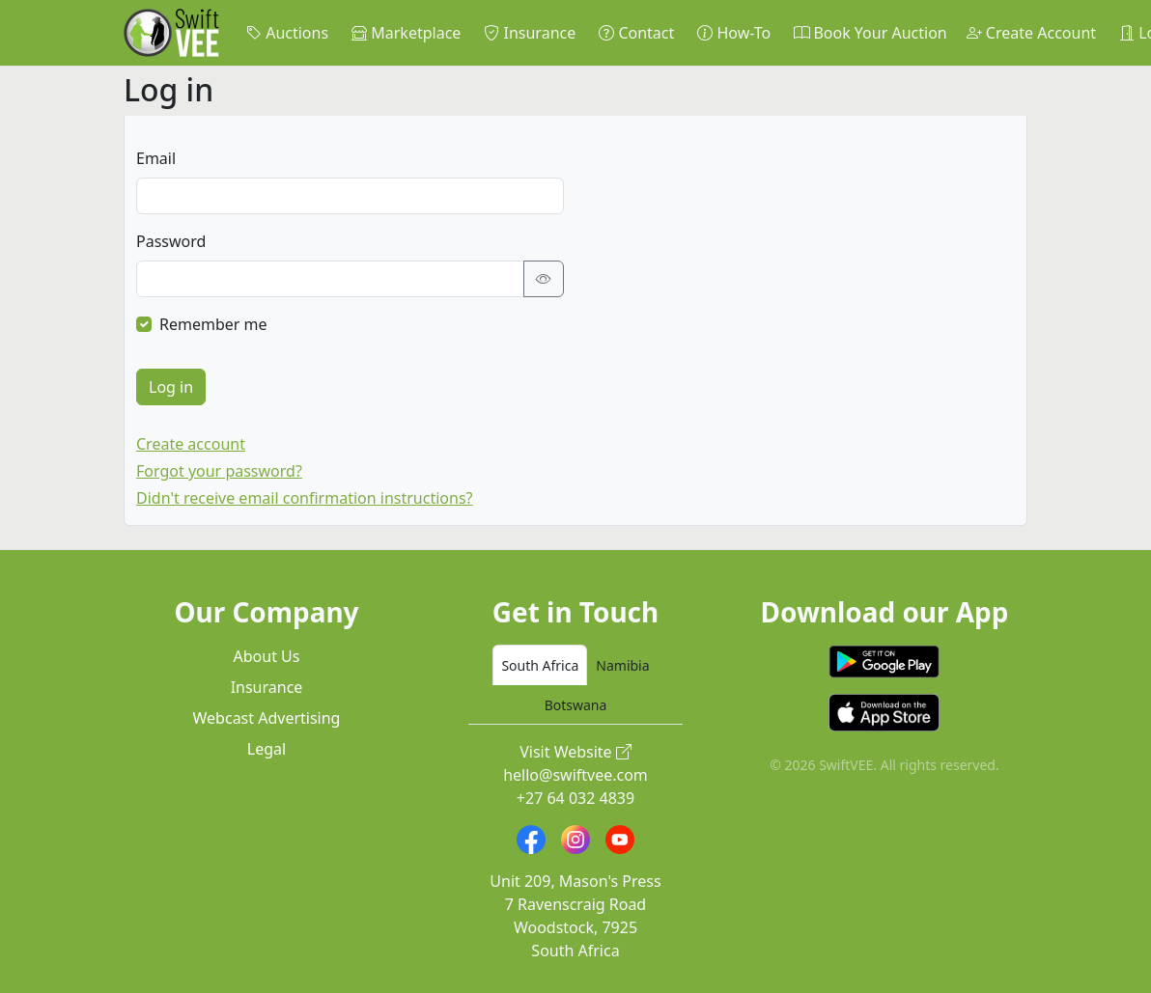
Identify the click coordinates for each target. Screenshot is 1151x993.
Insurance (530, 32)
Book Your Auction (870, 32)
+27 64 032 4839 (575, 798)
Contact (636, 32)
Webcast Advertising (267, 718)
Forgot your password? (219, 471)
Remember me (213, 324)
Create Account (1031, 32)
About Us (267, 656)
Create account (190, 444)
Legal (266, 748)
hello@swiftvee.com (575, 775)
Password (171, 241)
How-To (734, 32)
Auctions (287, 32)
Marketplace (406, 32)
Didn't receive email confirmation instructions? (304, 498)
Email (156, 158)
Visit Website (575, 751)
